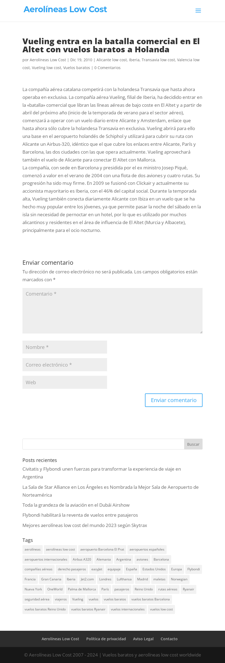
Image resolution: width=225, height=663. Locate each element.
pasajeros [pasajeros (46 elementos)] (121, 589)
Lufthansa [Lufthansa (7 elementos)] (124, 579)
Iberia (134, 59)
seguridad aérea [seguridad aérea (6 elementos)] (37, 599)
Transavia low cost (158, 59)
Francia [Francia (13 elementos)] (30, 579)
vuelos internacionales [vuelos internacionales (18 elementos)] (128, 609)
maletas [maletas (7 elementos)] (159, 579)
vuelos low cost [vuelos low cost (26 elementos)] (161, 609)
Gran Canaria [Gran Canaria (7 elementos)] (51, 579)
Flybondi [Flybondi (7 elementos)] (193, 569)
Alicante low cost (112, 59)
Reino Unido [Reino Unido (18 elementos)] (144, 589)
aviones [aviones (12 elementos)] (142, 559)
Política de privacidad (106, 638)
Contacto (169, 638)
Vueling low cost (46, 67)
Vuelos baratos (76, 67)
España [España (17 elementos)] (131, 569)
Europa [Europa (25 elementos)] (176, 569)
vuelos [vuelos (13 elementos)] (93, 599)
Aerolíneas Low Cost (48, 59)
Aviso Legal (143, 638)
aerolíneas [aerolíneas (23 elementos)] (33, 549)
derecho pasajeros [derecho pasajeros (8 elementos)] (72, 569)
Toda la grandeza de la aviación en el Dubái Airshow (76, 505)
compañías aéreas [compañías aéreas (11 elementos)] (38, 569)
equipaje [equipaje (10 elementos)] (114, 569)
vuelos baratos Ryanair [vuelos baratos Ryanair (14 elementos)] (88, 609)
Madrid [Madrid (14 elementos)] (142, 579)
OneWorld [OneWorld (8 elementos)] (54, 589)
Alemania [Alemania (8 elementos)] (104, 559)
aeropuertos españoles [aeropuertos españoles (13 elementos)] (147, 549)
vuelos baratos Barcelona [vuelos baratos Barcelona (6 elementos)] (150, 599)
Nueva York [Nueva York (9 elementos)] (33, 589)
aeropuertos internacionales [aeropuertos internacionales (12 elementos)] (46, 559)
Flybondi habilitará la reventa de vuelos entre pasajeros (80, 515)
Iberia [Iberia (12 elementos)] (71, 579)
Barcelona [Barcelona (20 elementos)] (161, 559)
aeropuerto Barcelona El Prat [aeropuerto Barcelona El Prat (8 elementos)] (102, 549)
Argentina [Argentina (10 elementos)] (123, 559)
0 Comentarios (107, 67)
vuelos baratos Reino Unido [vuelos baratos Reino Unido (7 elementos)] (45, 609)
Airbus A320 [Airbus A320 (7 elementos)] (82, 559)
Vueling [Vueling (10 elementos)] (77, 599)
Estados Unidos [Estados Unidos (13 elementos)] (154, 569)
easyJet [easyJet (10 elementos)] (96, 569)
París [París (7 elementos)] (105, 589)
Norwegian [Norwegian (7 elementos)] (179, 579)
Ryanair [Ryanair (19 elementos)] (188, 589)
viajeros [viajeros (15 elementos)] (61, 599)
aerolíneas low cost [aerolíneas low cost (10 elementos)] (60, 549)
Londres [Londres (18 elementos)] (105, 579)
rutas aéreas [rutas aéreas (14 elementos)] (167, 589)
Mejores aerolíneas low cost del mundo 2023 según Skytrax (84, 525)
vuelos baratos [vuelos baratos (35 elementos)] (115, 599)
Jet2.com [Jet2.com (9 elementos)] (87, 579)
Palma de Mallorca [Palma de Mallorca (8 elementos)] (82, 589)
